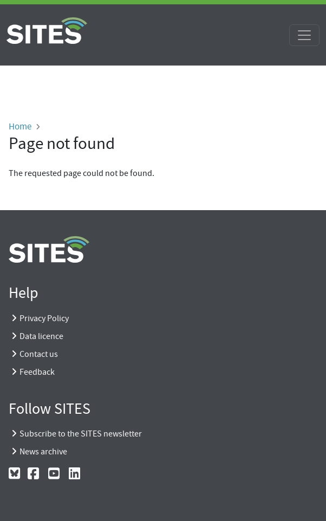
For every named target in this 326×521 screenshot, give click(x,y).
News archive (43, 451)
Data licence (41, 336)
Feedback (37, 372)
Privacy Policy (44, 318)
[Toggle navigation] (304, 35)
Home (20, 126)
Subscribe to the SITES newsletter (80, 433)
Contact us (38, 354)
